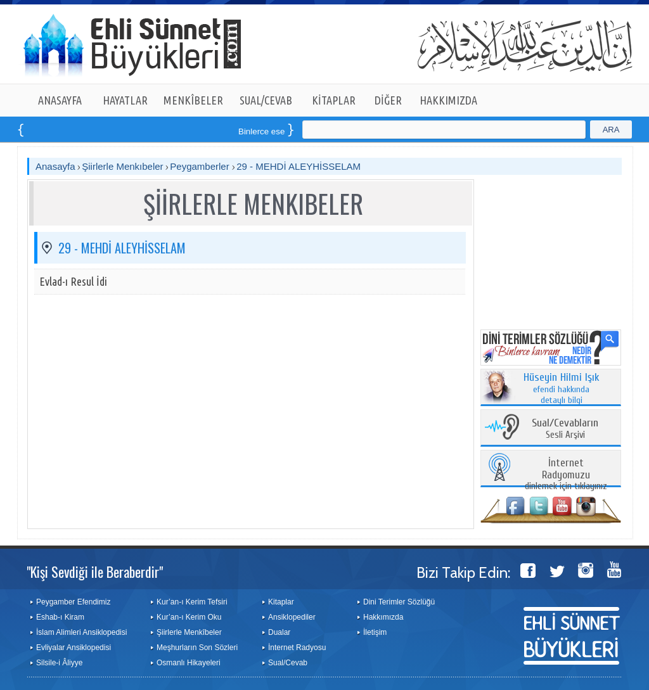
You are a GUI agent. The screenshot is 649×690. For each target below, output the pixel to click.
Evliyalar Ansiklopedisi (73, 647)
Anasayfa (55, 166)
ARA (611, 129)
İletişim (375, 632)
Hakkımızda (383, 617)
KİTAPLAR (334, 100)
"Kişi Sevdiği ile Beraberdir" (95, 571)
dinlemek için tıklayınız (566, 475)
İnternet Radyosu (297, 647)
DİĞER (388, 100)
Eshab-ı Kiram (60, 617)
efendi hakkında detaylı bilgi (562, 389)
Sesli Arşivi (565, 429)
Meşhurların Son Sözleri (197, 647)
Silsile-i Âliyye (59, 662)
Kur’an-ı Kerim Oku (189, 617)
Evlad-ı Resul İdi (73, 281)
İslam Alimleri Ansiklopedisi (81, 632)
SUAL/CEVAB (266, 100)
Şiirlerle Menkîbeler (189, 632)
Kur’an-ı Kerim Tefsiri (192, 601)
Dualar (279, 632)
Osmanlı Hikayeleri (189, 662)
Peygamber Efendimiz (73, 601)
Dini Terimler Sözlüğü (399, 601)
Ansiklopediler (292, 617)
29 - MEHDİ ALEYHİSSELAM (298, 166)
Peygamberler (201, 166)
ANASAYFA (60, 100)
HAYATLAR (125, 100)
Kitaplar (281, 601)
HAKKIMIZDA (448, 100)
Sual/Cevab (287, 662)
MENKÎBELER (193, 100)
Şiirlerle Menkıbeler (122, 166)
